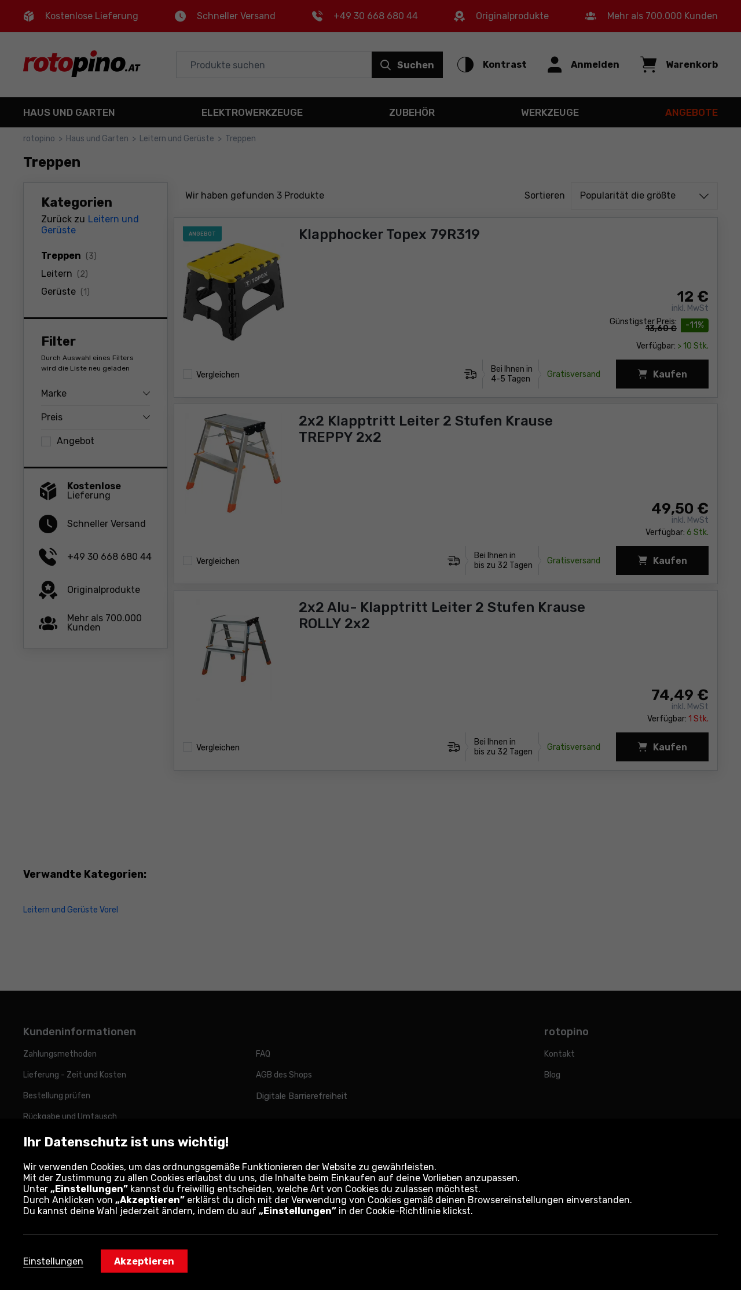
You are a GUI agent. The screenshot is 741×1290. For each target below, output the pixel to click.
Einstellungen (53, 1261)
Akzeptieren (144, 1261)
